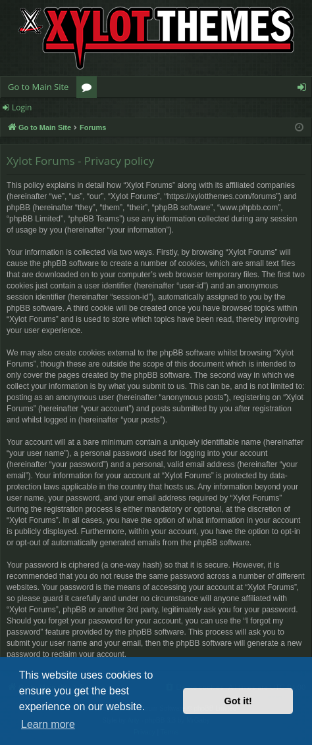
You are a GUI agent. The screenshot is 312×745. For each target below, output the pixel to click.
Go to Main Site (38, 87)
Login (22, 107)
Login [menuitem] (304, 89)
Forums (89, 89)
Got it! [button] (238, 701)
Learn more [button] (48, 724)
